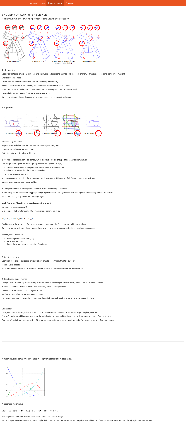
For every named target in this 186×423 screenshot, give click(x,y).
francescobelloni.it (37, 3)
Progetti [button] (70, 3)
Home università (55, 3)
